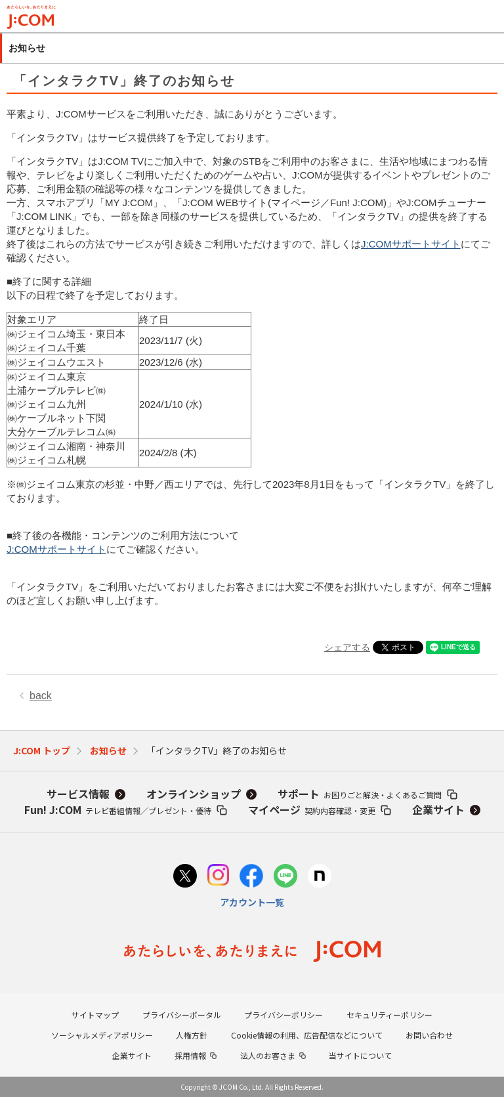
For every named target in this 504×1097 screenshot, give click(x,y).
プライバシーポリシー (283, 1014)
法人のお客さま (267, 1055)
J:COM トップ (41, 750)
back (41, 695)
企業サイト (438, 809)
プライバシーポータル (181, 1014)
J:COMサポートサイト (411, 243)
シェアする (347, 647)
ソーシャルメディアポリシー (102, 1035)
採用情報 (190, 1055)
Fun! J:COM (117, 809)
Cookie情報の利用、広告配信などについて (307, 1035)
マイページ (311, 809)
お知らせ (108, 750)
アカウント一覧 (252, 902)
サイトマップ (95, 1014)
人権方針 (191, 1035)
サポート (360, 794)
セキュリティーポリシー (389, 1014)
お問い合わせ (429, 1035)
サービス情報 (78, 794)
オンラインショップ (193, 794)
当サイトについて (360, 1055)
